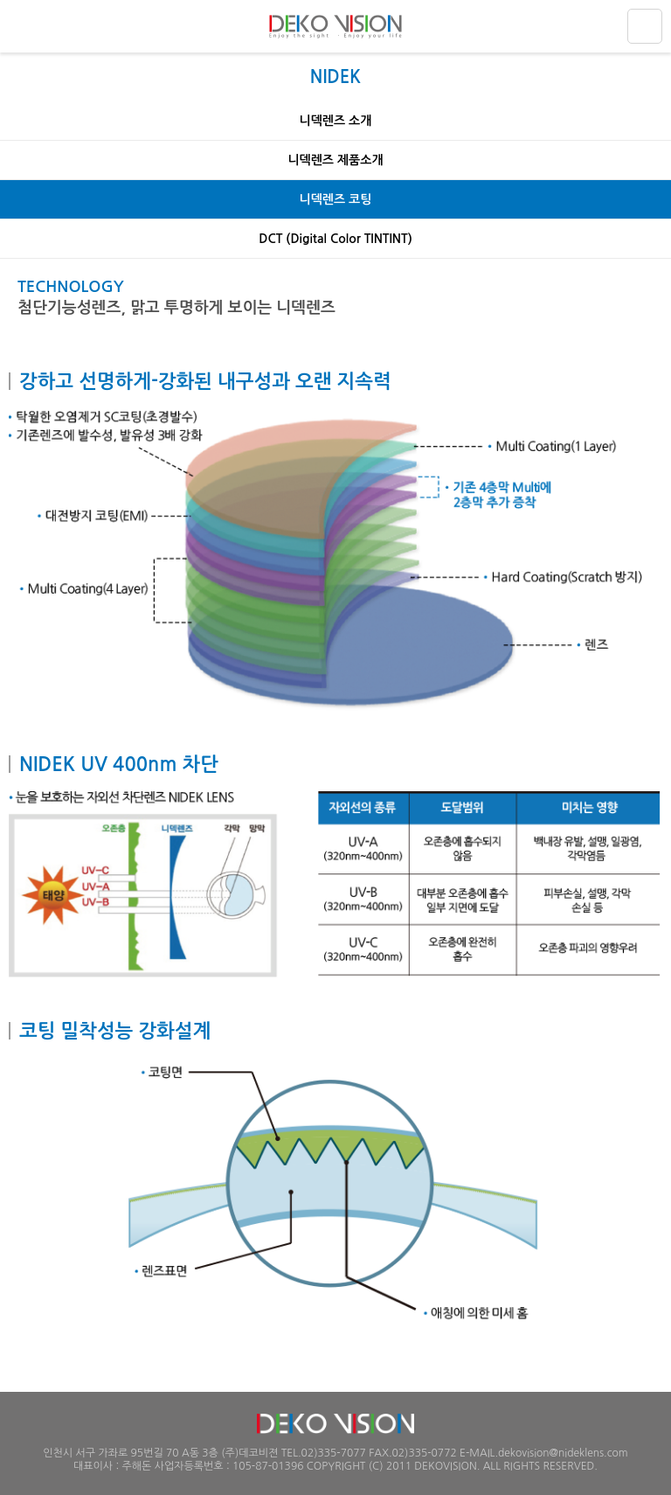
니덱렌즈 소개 (336, 121)
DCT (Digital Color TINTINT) (335, 239)
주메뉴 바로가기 (0, 0)
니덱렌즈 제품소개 (335, 160)
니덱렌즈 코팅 (336, 199)
